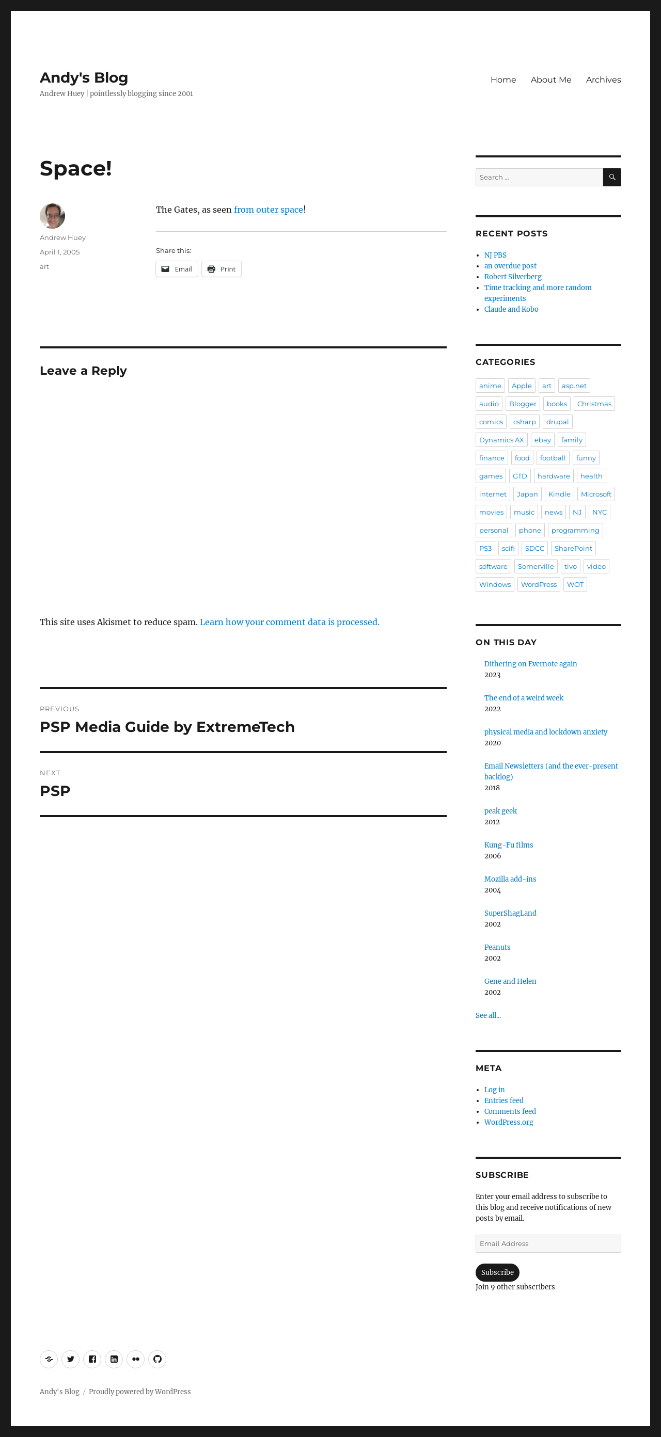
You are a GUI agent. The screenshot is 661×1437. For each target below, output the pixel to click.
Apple (522, 385)
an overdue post (510, 266)
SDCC (534, 548)
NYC (599, 512)
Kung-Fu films (508, 845)
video (596, 566)
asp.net (574, 385)
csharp (524, 422)
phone (530, 530)
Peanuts (497, 947)
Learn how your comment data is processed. (290, 622)
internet (493, 494)
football (553, 458)
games (490, 476)
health (591, 476)
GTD (520, 476)
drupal (557, 422)
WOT (575, 584)
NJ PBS (495, 255)
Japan (527, 494)
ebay (542, 440)
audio (489, 404)
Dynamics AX (501, 440)
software (493, 566)
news (553, 512)
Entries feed (504, 1100)
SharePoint (573, 548)
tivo (570, 566)
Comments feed (510, 1111)
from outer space (268, 209)
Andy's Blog (84, 77)
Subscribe (497, 1272)
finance (492, 458)
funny (586, 458)
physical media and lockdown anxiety (545, 732)
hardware (554, 476)
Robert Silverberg (513, 277)
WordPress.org (508, 1122)
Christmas (594, 404)
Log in (494, 1089)
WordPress (539, 584)
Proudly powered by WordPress (140, 1391)
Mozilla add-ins (510, 879)
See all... (488, 1015)
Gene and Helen (510, 981)
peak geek (500, 811)
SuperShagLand (510, 913)
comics (491, 422)
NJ (577, 512)
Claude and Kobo (511, 309)
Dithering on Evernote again (530, 664)
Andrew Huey (63, 237)
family (572, 440)
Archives (603, 80)
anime (490, 385)
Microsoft (596, 494)
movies (491, 512)
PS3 (485, 548)
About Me (551, 80)
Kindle (559, 494)
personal (494, 530)
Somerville (536, 566)
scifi (508, 548)
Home (503, 80)
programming (576, 530)
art (44, 266)
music (524, 512)
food (522, 458)
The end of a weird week (523, 698)
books (557, 404)
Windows (495, 584)
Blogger (523, 404)
